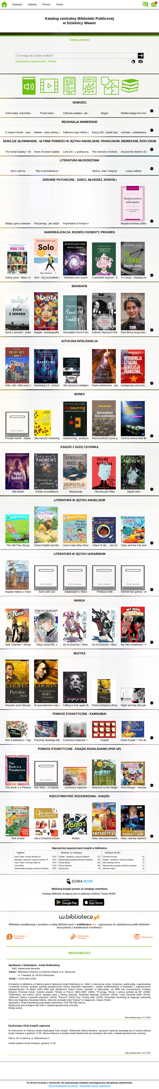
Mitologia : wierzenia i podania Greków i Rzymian (34, 860)
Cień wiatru (19, 866)
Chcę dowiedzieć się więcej (63, 1086)
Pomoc (46, 4)
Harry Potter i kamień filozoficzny (28, 857)
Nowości (17, 4)
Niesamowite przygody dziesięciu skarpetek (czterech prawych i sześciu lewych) (46, 868)
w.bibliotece (85, 924)
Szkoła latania (64, 863)
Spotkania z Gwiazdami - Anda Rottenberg (34, 965)
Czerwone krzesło (110, 857)
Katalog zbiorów (79, 39)
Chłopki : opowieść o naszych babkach (74, 857)
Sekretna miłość (109, 868)
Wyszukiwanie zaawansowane (31, 61)
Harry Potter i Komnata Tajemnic (28, 863)
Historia (32, 4)
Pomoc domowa (65, 866)
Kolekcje (52, 61)
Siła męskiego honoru (111, 863)
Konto (59, 4)
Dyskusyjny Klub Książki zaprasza (29, 1025)
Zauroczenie (64, 868)
